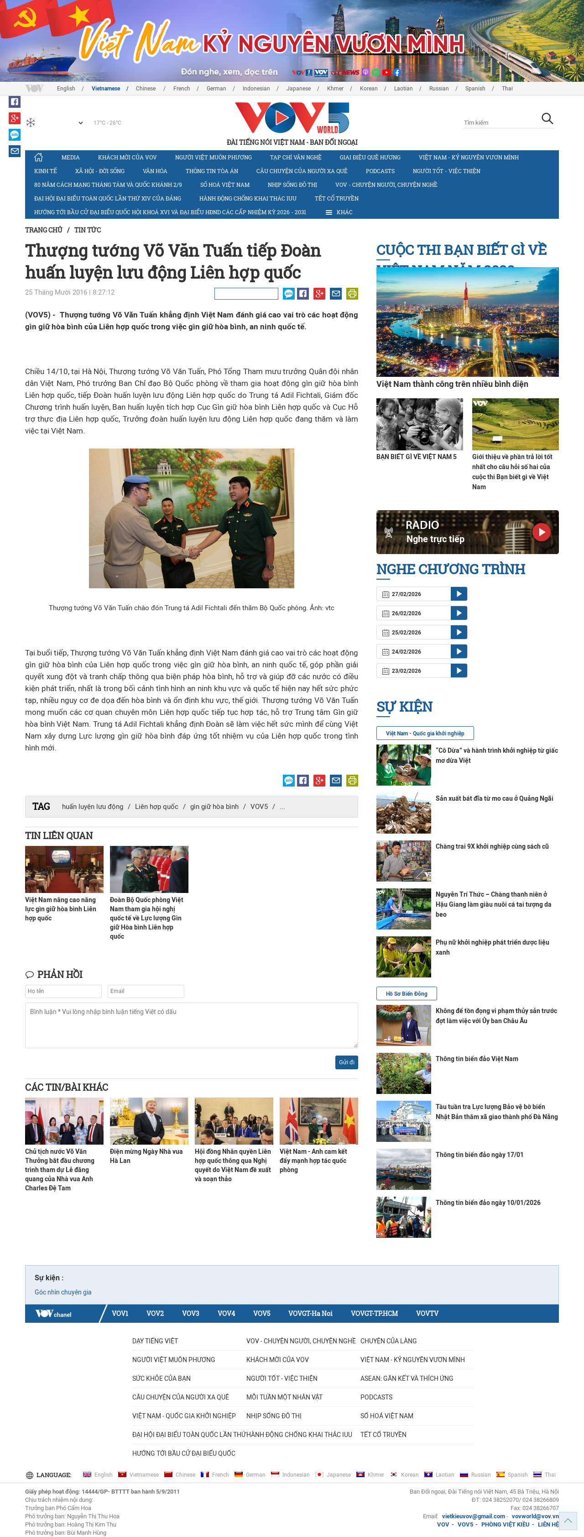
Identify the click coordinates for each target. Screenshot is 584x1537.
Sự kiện (404, 706)
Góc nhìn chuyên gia (63, 1292)
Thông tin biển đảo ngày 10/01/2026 (488, 1202)
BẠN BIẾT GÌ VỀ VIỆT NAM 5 (416, 456)
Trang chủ (44, 230)
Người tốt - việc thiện (446, 170)
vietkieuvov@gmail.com (473, 1516)
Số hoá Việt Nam (225, 184)
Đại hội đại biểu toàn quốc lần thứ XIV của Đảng (107, 198)
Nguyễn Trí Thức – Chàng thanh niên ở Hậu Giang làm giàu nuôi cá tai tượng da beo (494, 904)
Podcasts (380, 170)
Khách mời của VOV (127, 157)
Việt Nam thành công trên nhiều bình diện (452, 384)
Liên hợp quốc (156, 807)
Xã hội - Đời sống (100, 170)
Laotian (403, 88)
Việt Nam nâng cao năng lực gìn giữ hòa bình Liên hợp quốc (60, 909)
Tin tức (87, 230)
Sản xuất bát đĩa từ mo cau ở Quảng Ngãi (494, 798)
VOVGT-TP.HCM (374, 1313)
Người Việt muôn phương (213, 157)
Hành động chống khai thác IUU (248, 198)
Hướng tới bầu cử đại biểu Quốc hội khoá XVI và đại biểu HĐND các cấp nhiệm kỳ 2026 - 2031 (170, 212)
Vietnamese (106, 88)
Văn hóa (155, 170)
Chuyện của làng (388, 1341)
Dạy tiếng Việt (155, 1341)
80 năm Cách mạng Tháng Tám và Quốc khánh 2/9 (108, 184)
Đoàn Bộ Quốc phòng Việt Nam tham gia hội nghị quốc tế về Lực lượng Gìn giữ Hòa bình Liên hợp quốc (146, 918)
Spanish (475, 88)
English (66, 88)
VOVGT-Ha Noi (310, 1313)
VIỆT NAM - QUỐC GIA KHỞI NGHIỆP (184, 1416)
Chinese (146, 88)
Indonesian (256, 88)
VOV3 (190, 1313)
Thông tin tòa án (212, 170)
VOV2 (155, 1313)
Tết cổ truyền (337, 198)
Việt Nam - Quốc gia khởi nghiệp (425, 733)
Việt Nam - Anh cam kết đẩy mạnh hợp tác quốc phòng (313, 1160)
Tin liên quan (59, 835)
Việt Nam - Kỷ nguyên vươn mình (469, 157)
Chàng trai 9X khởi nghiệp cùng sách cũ (492, 846)
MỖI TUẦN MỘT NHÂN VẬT (284, 1397)
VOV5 (259, 807)
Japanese (299, 88)
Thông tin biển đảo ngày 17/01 (480, 1154)
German (216, 88)
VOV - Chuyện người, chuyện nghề (386, 184)
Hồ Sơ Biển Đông (407, 994)
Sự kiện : (49, 1277)
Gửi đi (347, 1062)
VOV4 (226, 1313)
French (181, 88)
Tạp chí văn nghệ (296, 157)
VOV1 (120, 1313)
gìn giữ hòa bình (214, 807)
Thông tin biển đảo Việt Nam (477, 1058)
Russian (439, 88)
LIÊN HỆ (548, 1524)
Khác (338, 212)
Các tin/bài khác (66, 1087)
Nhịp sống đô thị (292, 184)
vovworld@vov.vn (535, 1516)
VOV (443, 1524)
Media (71, 157)
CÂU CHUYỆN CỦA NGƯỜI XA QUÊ (302, 170)
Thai (507, 88)
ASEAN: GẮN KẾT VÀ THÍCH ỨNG (407, 1378)
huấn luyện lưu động (92, 807)
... (282, 807)
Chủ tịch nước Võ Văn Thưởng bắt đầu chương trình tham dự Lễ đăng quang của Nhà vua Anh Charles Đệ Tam (59, 1170)
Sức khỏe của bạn (161, 1378)
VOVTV (427, 1313)
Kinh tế (45, 170)
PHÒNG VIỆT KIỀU (505, 1524)
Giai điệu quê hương (370, 157)
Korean (369, 88)
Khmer (335, 88)
